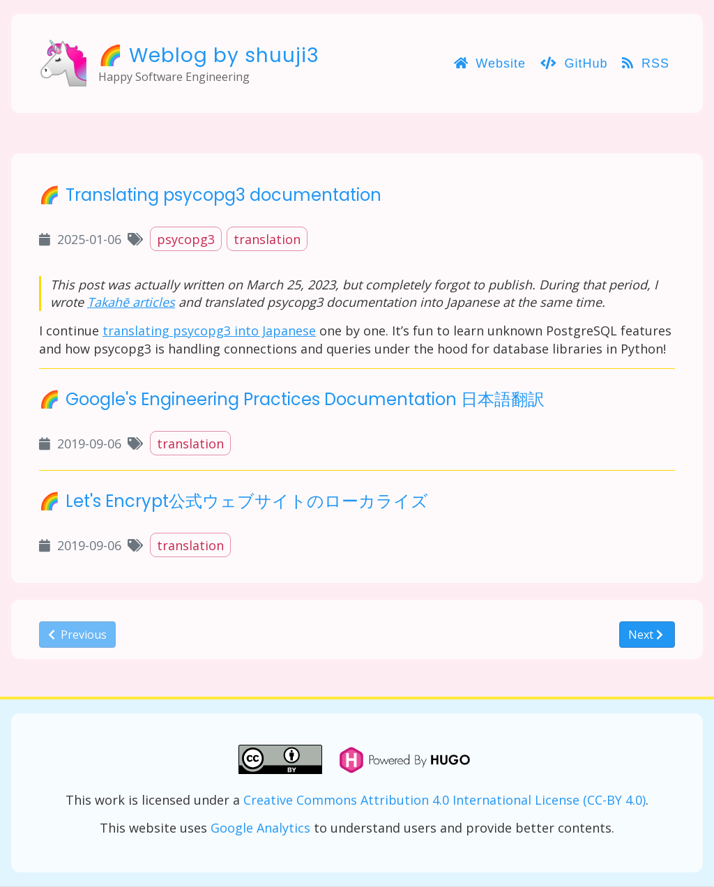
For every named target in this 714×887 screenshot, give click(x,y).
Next (645, 634)
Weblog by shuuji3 (224, 55)
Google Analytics (260, 827)
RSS (645, 63)
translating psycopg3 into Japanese (209, 330)
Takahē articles (131, 302)
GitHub (574, 63)
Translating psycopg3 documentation (223, 194)
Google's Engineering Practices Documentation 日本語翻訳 (305, 399)
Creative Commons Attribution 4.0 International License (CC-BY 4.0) (444, 799)
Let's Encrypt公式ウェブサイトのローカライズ (247, 501)
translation (267, 239)
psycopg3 (186, 239)
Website (490, 63)
